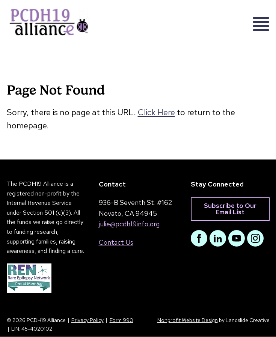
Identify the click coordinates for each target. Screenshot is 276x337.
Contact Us (116, 242)
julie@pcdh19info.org (129, 224)
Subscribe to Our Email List (230, 209)
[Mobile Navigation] (257, 22)
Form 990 (121, 320)
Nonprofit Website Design (187, 320)
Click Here (156, 112)
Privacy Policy (87, 320)
